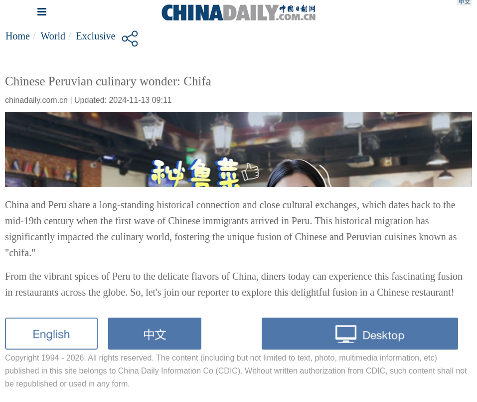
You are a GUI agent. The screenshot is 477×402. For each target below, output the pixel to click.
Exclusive (96, 35)
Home (17, 35)
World (52, 35)
